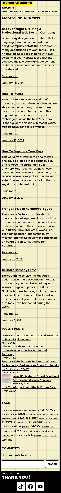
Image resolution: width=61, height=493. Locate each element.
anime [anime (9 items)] (13, 414)
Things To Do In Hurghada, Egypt (27, 209)
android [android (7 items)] (5, 414)
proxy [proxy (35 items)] (35, 426)
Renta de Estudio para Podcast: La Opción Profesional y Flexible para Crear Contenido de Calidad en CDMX (30, 365)
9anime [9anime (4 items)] (4, 410)
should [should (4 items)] (10, 431)
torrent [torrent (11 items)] (6, 435)
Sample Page (8, 8)
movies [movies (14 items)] (6, 426)
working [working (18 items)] (7, 440)
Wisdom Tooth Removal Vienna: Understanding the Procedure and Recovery (24, 350)
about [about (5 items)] (15, 410)
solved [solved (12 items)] (43, 431)
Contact (4, 473)
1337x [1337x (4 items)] (10, 410)
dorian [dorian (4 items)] (14, 418)
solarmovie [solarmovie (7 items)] (27, 431)
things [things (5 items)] (50, 431)
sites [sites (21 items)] (17, 431)
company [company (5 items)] (54, 414)
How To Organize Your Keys (22, 151)
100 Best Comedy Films (19, 270)
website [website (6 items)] (37, 436)
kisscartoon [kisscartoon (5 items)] (18, 422)
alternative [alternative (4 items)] (32, 410)
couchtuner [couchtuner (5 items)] (6, 418)
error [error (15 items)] (34, 418)
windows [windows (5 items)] (45, 436)
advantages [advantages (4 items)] (23, 410)
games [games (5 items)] (42, 418)
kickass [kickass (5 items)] (54, 418)
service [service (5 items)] (4, 431)
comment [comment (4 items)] (46, 414)
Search (52, 464)
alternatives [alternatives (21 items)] (46, 410)
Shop (17, 473)
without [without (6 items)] (53, 436)
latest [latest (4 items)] (26, 422)
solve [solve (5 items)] (36, 431)
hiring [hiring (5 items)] (48, 418)
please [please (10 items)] (25, 426)
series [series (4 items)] (52, 427)
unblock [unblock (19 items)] (16, 435)
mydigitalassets (17, 3)
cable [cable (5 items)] (39, 414)
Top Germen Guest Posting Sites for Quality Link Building (29, 11)
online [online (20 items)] (16, 426)
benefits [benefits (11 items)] (23, 414)
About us (11, 473)
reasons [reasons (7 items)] (45, 427)
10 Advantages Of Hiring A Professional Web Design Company (29, 30)
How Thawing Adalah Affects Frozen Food (29, 387)
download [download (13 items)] (24, 417)
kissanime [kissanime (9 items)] (7, 421)
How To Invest (12, 94)
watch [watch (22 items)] (28, 435)
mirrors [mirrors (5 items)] (47, 422)
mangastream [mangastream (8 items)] (36, 422)
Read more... (10, 76)
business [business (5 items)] (32, 414)
